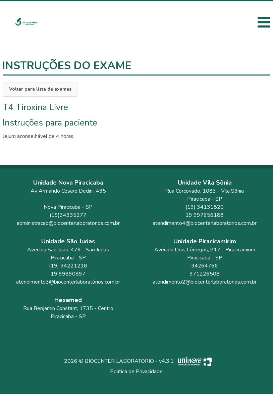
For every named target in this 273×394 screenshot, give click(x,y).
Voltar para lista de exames (40, 89)
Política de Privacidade (136, 371)
